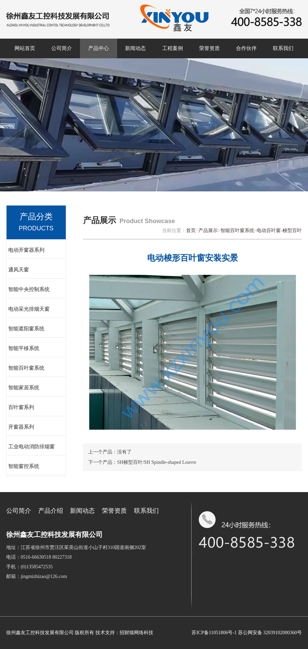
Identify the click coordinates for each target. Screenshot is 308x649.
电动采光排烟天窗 (29, 309)
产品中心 (98, 48)
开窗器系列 (21, 427)
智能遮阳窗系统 (26, 328)
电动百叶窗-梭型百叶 (279, 230)
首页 (191, 230)
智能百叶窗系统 (26, 368)
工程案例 (172, 48)
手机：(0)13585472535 (29, 566)
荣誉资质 (209, 48)
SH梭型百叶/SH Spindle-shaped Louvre (156, 462)
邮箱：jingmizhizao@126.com (36, 576)
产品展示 (208, 230)
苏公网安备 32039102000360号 (270, 632)
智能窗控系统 (23, 466)
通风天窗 (18, 269)
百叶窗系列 (21, 407)
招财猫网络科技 (136, 632)
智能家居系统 (23, 387)
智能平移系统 (23, 348)
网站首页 (24, 48)
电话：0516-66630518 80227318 (39, 557)
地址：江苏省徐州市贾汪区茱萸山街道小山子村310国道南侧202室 (76, 547)
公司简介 (61, 48)
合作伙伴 (246, 48)
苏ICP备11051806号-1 (214, 632)
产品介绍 (50, 510)
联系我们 (283, 48)
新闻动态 (135, 48)
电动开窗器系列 (26, 250)
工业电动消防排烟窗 (31, 446)
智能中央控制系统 (29, 289)
